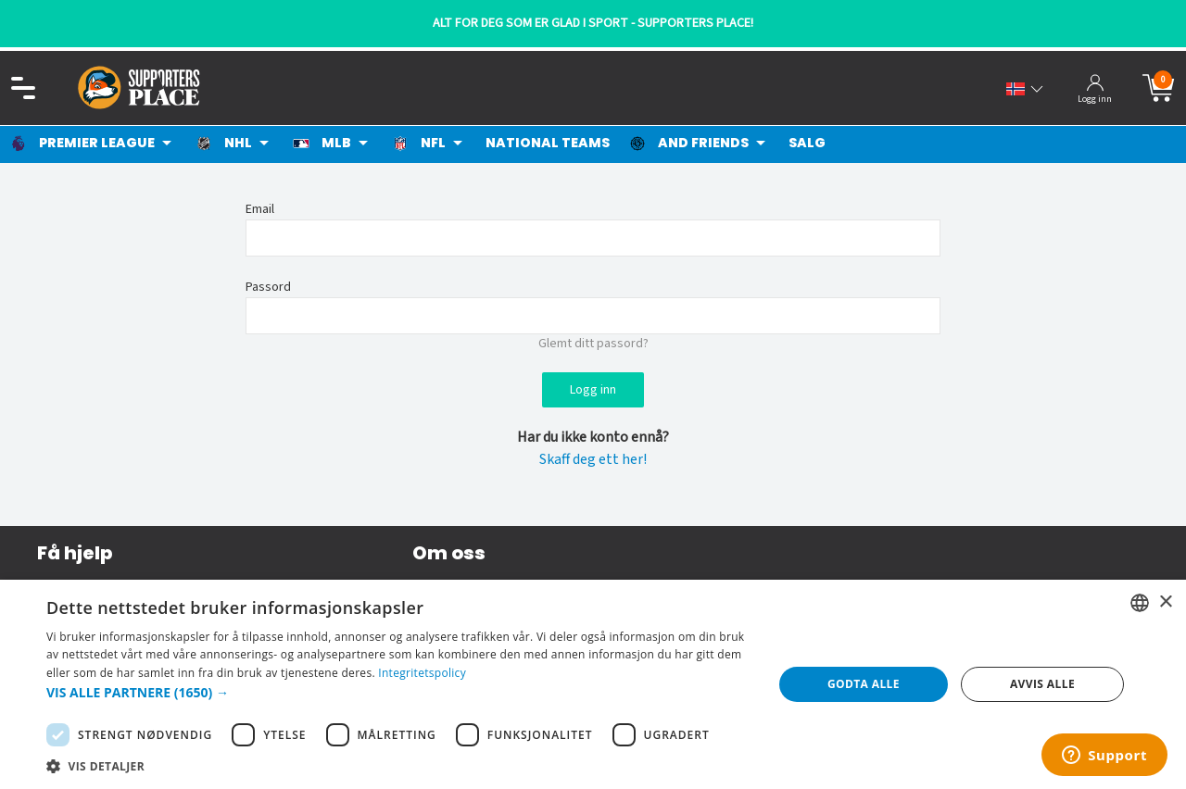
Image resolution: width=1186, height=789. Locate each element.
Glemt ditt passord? (593, 343)
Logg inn (593, 390)
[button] (398, 692)
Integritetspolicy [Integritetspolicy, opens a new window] (422, 673)
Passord (268, 287)
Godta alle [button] (863, 684)
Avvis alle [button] (1042, 684)
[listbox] (1139, 603)
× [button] (1165, 602)
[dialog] (593, 684)
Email (260, 209)
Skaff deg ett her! (593, 459)
